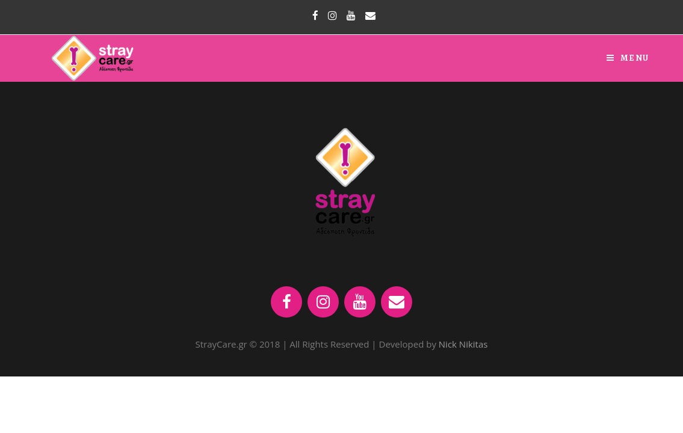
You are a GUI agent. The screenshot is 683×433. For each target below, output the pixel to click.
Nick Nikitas (463, 344)
